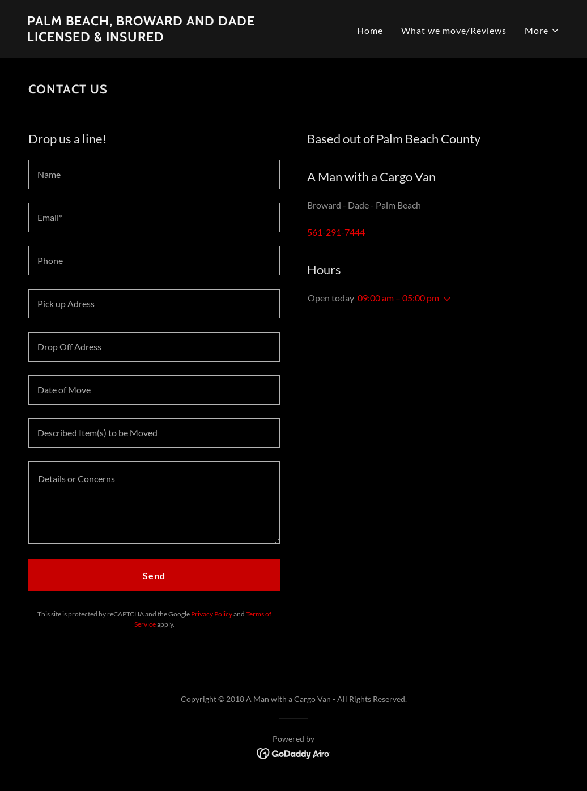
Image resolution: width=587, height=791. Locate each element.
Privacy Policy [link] (211, 614)
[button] (542, 32)
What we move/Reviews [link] (454, 30)
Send (154, 575)
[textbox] (154, 174)
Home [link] (370, 30)
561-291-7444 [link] (336, 232)
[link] (155, 37)
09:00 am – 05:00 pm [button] (398, 297)
